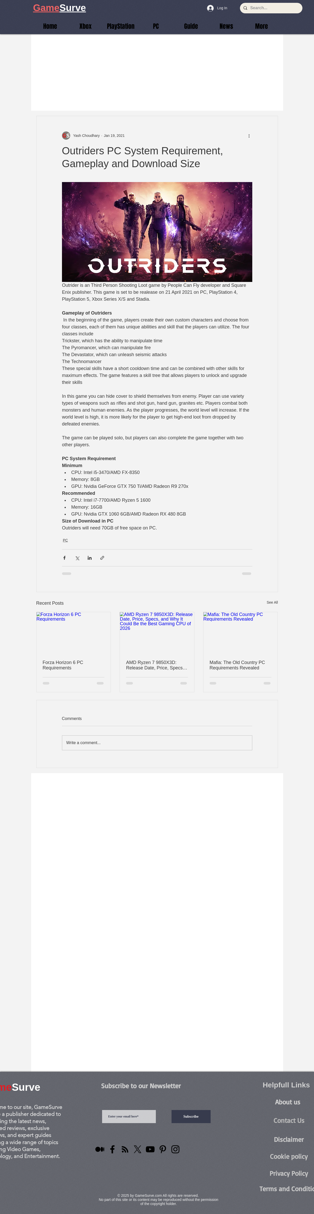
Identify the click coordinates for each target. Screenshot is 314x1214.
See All (272, 602)
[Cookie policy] (288, 1156)
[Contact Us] (289, 1120)
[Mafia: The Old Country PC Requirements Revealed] (240, 633)
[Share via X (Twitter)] (77, 557)
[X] (137, 1149)
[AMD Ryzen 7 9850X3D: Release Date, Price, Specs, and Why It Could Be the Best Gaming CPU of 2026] (157, 633)
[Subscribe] (191, 1116)
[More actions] (249, 135)
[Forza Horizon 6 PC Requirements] (74, 633)
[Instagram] (175, 1149)
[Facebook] (112, 1149)
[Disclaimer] (289, 1139)
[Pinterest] (162, 1149)
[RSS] (125, 1149)
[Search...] (271, 8)
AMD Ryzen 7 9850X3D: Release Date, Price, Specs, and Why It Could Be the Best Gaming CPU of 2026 (156, 665)
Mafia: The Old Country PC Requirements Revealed (237, 665)
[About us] (288, 1101)
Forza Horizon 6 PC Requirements (63, 665)
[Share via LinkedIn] (89, 557)
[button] (261, 26)
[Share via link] (102, 557)
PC (65, 540)
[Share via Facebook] (64, 557)
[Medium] (99, 1149)
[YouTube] (150, 1149)
